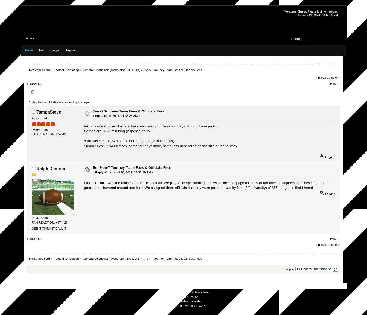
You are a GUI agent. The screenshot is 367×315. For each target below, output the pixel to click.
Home (29, 50)
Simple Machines (199, 292)
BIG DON (132, 70)
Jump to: (289, 269)
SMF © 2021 (179, 292)
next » (335, 77)
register (332, 11)
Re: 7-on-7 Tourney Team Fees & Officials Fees (132, 168)
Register (71, 50)
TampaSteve (48, 112)
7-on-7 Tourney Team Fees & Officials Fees (129, 111)
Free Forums (190, 296)
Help (42, 50)
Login (55, 50)
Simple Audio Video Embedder (182, 301)
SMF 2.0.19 (163, 292)
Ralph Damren (50, 168)
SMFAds (173, 296)
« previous (323, 77)
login (320, 11)
